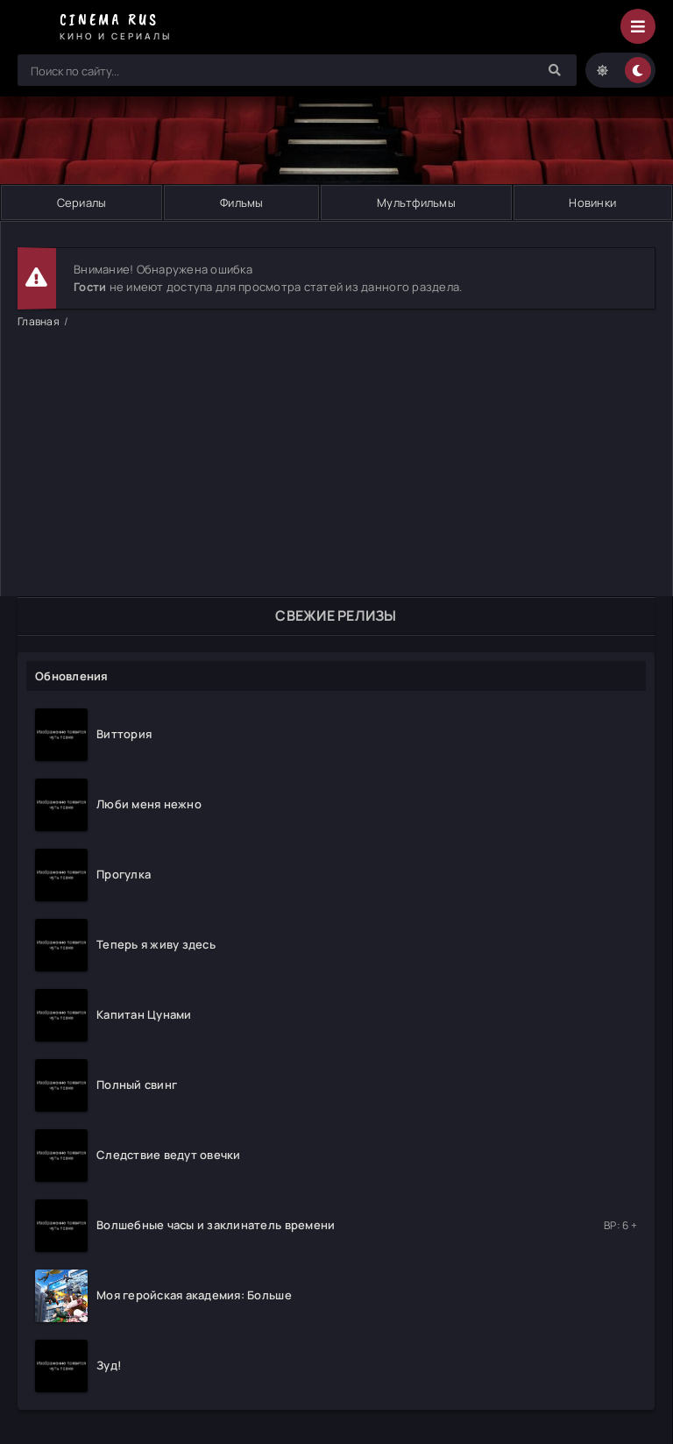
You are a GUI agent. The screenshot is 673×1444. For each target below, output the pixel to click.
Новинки (592, 202)
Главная (39, 321)
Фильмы (242, 202)
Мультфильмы (416, 202)
